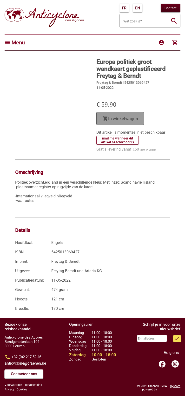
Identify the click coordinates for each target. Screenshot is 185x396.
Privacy (9, 389)
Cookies (22, 389)
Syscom (175, 386)
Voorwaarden (13, 385)
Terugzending (33, 385)
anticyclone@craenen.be (25, 363)
